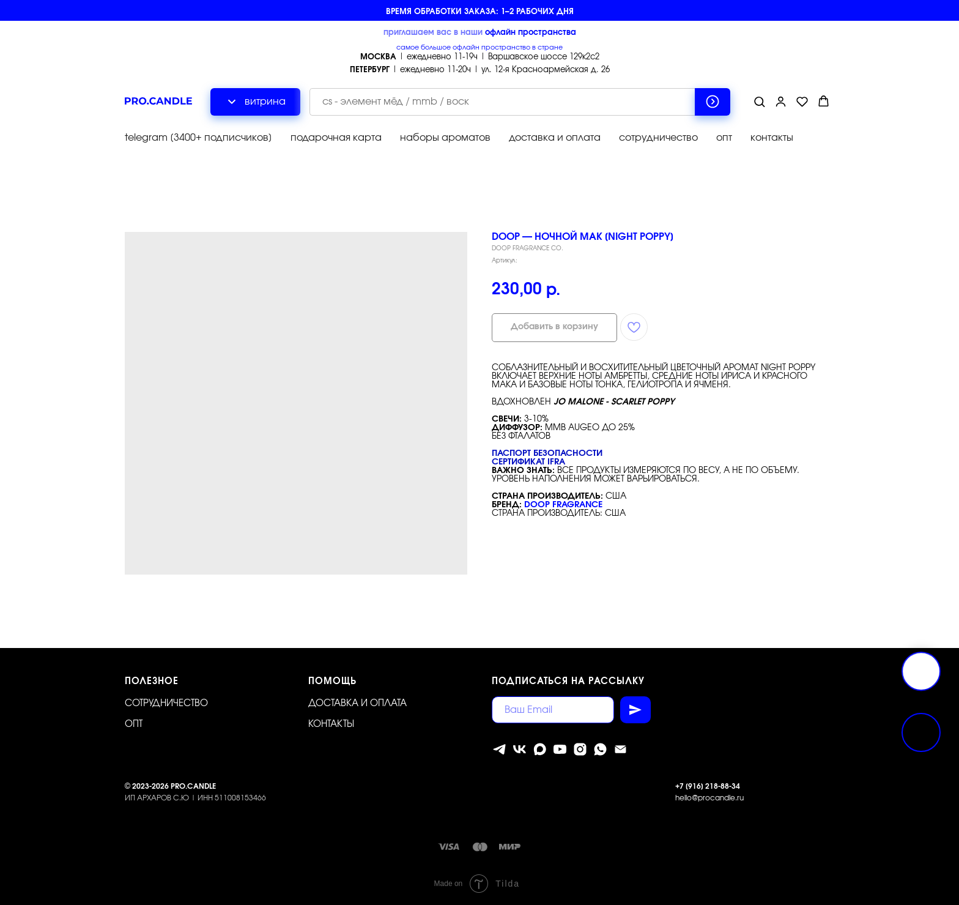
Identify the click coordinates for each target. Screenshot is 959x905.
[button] (759, 101)
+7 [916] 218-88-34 (707, 786)
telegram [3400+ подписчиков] (198, 138)
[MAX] (539, 749)
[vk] (519, 749)
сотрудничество (658, 138)
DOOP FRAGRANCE (563, 505)
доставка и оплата (555, 138)
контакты (771, 138)
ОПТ (134, 724)
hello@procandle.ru (709, 798)
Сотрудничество (166, 703)
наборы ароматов (445, 138)
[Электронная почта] (620, 749)
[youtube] (560, 749)
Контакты (331, 724)
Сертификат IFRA (528, 462)
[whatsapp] (600, 749)
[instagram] (580, 749)
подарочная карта (336, 138)
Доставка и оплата (357, 703)
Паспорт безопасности (547, 453)
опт (724, 138)
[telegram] (499, 749)
